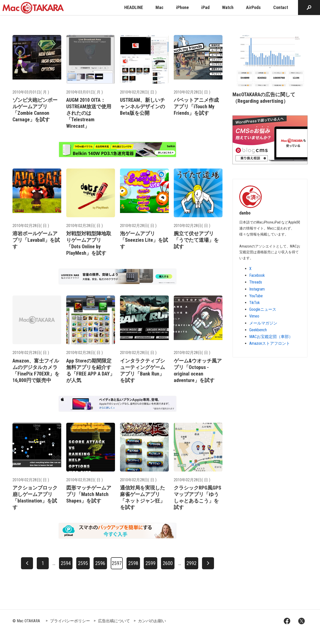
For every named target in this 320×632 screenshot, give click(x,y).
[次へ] (208, 563)
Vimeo (254, 316)
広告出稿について (114, 620)
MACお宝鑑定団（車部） (271, 336)
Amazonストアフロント (269, 343)
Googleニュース (262, 309)
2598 (133, 563)
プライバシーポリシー (70, 620)
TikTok (254, 302)
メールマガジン (263, 323)
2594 (66, 563)
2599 (151, 563)
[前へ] (27, 563)
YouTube (256, 296)
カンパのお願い (152, 620)
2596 (100, 563)
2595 (83, 563)
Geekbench (258, 330)
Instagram (257, 289)
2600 (168, 563)
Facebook (257, 275)
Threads (255, 282)
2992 (191, 563)
